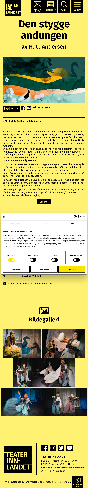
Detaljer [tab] (44, 224)
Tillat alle (72, 269)
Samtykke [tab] (15, 224)
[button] (37, 6)
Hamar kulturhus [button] (31, 276)
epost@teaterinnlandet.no (69, 467)
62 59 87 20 (47, 467)
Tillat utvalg (44, 269)
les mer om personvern (70, 482)
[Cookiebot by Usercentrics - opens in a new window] (75, 217)
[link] (44, 448)
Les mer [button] (44, 201)
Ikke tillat (16, 269)
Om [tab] (72, 224)
